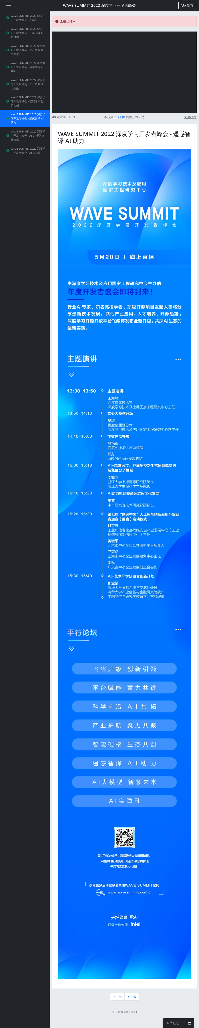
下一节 (131, 997)
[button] (187, 5)
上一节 (117, 997)
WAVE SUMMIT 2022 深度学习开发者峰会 (99, 5)
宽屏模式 (190, 117)
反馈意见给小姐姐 (124, 1012)
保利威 (121, 117)
